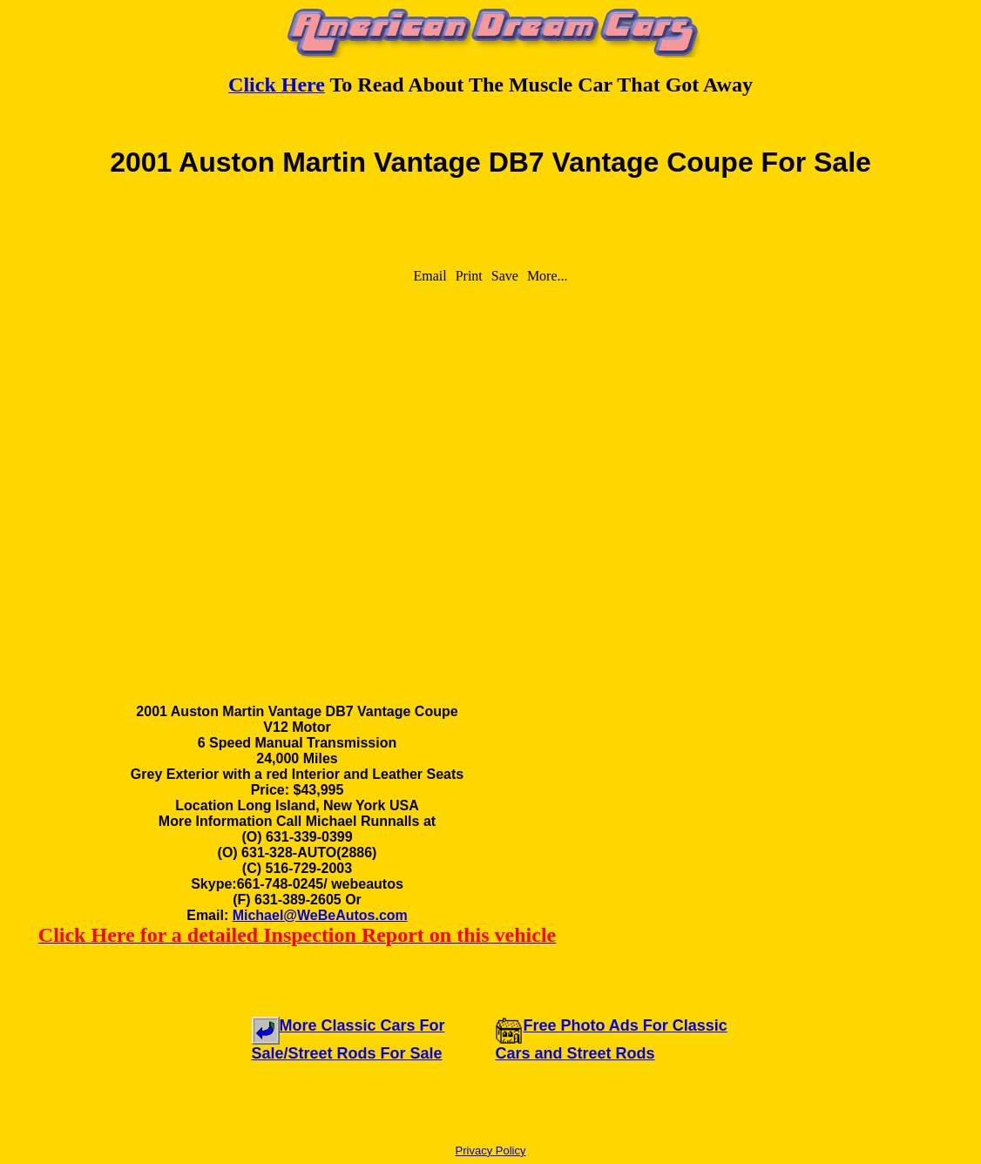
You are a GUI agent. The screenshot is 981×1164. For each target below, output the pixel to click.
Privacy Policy (491, 1150)
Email (429, 275)
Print (469, 275)
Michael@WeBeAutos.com (320, 915)
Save (504, 275)
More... (547, 275)
